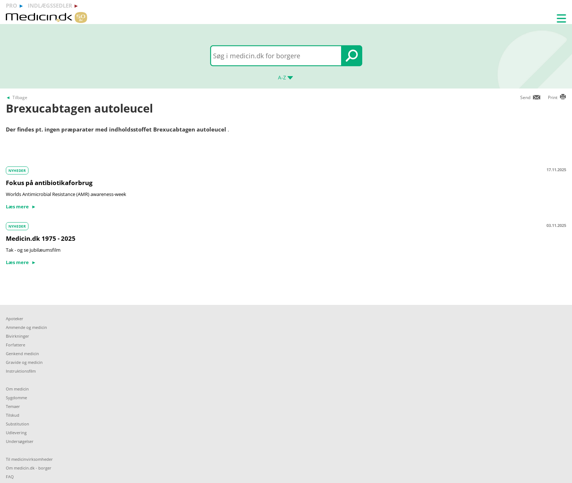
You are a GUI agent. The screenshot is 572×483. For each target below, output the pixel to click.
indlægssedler (50, 5)
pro (11, 5)
